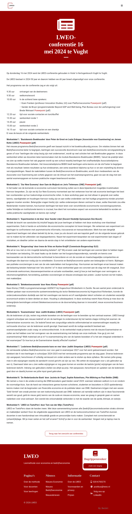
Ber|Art (105, 508)
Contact (95, 475)
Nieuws (50, 475)
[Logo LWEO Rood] (11, 1)
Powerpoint (95, 103)
